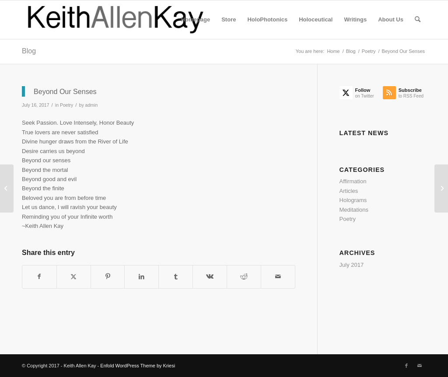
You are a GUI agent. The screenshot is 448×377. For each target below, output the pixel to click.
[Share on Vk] (210, 276)
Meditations (354, 209)
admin (91, 105)
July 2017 (352, 265)
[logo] (116, 19)
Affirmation (353, 181)
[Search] (417, 19)
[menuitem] (195, 19)
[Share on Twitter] (74, 276)
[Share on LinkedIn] (141, 276)
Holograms (353, 200)
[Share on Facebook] (39, 276)
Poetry (66, 105)
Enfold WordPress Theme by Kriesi (137, 365)
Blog (29, 51)
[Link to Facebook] (406, 365)
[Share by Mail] (278, 276)
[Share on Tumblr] (175, 276)
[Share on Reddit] (244, 276)
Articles (349, 191)
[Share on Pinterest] (108, 276)
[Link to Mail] (419, 365)
